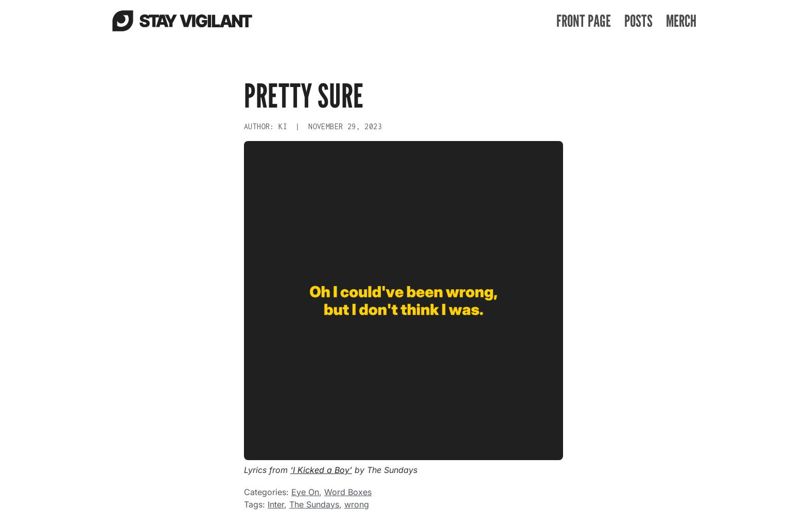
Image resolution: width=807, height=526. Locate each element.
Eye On (305, 492)
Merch (681, 20)
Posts (638, 20)
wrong (356, 504)
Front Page (583, 20)
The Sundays (314, 504)
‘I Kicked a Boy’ (321, 470)
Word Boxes (348, 492)
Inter (276, 504)
